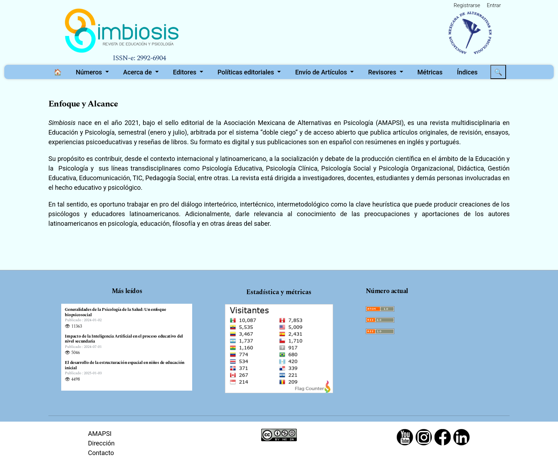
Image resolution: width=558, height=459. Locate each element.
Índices (467, 72)
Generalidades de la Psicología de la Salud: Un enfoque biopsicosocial (115, 312)
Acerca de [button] (138, 72)
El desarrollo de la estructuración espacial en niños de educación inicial (124, 365)
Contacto (101, 453)
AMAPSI (99, 433)
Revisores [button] (383, 72)
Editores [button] (185, 72)
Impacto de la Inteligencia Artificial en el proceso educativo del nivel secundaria (124, 339)
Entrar (494, 5)
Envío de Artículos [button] (321, 72)
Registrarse (467, 5)
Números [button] (90, 72)
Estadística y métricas (278, 292)
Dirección (101, 443)
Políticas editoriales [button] (246, 72)
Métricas (430, 72)
